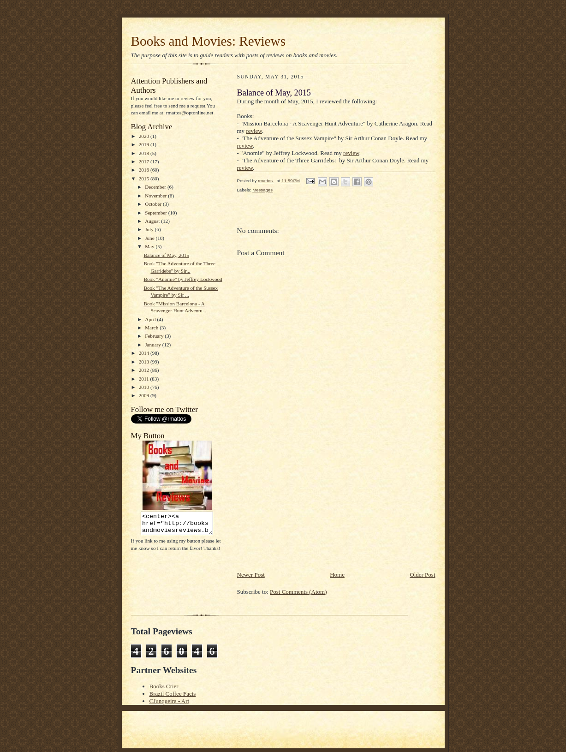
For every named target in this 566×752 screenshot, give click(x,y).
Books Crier (164, 686)
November (156, 195)
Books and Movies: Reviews (208, 41)
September (156, 212)
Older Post (422, 574)
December (156, 187)
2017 (144, 161)
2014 (144, 353)
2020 (144, 136)
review (254, 130)
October (154, 204)
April (151, 319)
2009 (144, 395)
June (150, 238)
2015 (144, 178)
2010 (144, 387)
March (152, 327)
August (153, 221)
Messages (262, 189)
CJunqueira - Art (169, 701)
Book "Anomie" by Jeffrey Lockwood (182, 279)
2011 (144, 379)
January (153, 344)
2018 (144, 153)
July (150, 229)
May (150, 246)
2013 (144, 361)
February (155, 336)
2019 (144, 144)
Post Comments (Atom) (298, 591)
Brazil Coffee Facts (172, 693)
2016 (144, 170)
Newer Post (251, 574)
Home (337, 574)
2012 (144, 370)
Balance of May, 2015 (166, 255)
